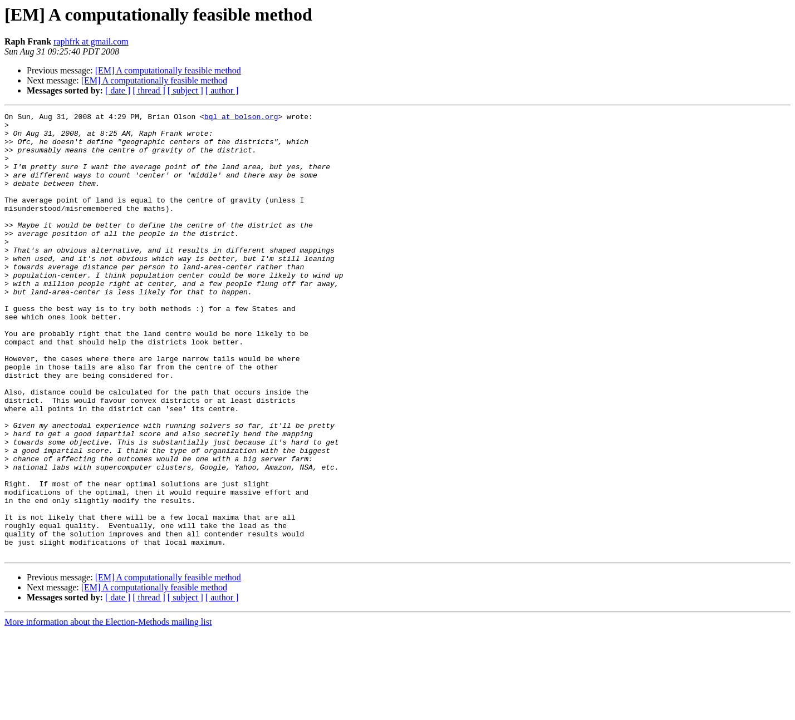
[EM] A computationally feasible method (168, 70)
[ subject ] (185, 90)
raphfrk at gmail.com (91, 41)
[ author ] (222, 90)
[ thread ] (148, 90)
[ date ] (117, 90)
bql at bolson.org (241, 118)
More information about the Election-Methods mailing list (108, 710)
